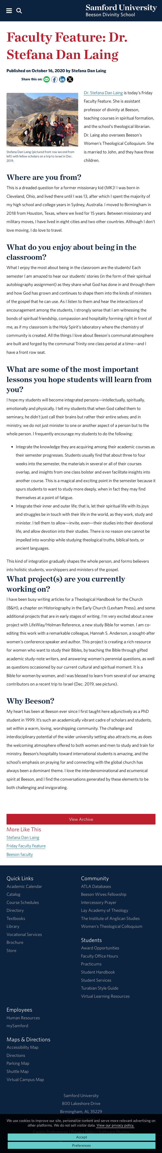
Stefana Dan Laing (23, 837)
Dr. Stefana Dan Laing (103, 92)
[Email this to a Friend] (46, 79)
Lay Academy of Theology (104, 910)
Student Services (96, 980)
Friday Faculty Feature (26, 845)
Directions (16, 1055)
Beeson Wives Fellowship (103, 894)
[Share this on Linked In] (62, 79)
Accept (81, 1137)
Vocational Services (24, 934)
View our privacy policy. (115, 1125)
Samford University (81, 1095)
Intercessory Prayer (98, 902)
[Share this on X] (70, 79)
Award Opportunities (100, 948)
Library (13, 926)
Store (11, 950)
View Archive (81, 819)
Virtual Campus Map (25, 1079)
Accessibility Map (22, 1047)
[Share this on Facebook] (54, 79)
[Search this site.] (19, 10)
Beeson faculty (20, 854)
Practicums (91, 964)
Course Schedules (23, 902)
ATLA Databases (96, 886)
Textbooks (16, 918)
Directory (15, 910)
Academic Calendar (24, 886)
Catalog (13, 894)
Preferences (81, 1145)
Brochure (15, 942)
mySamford (17, 1025)
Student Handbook (98, 972)
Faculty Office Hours (99, 956)
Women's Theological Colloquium (111, 926)
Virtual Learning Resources (105, 996)
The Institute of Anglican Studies (110, 918)
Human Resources (23, 1017)
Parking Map (18, 1063)
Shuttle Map (18, 1071)
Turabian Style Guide (99, 988)
